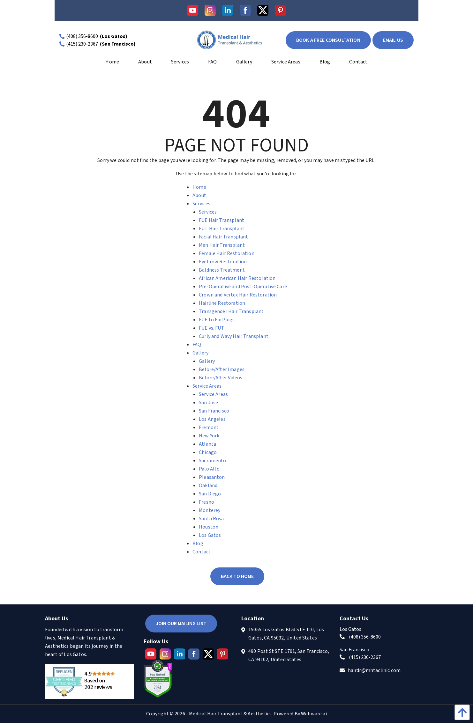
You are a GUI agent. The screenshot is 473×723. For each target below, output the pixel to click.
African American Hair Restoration (237, 278)
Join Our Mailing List (181, 623)
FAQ (196, 344)
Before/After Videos (220, 377)
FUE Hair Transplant (221, 220)
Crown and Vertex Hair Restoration (238, 294)
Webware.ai (314, 713)
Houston (208, 526)
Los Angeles (212, 419)
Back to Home (237, 576)
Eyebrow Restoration (223, 261)
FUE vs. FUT (211, 328)
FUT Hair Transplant (221, 228)
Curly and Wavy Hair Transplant (233, 336)
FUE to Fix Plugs (217, 319)
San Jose (208, 402)
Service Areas (206, 386)
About (199, 195)
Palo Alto (209, 468)
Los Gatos (210, 535)
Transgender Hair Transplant (231, 311)
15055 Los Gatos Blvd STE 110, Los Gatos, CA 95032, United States (286, 633)
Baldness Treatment (222, 270)
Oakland (208, 485)
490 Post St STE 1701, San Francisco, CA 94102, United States (288, 655)
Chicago (208, 452)
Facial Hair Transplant (223, 236)
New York (209, 435)
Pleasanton (212, 477)
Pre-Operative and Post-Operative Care (243, 286)
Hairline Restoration (222, 303)
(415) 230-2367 (82, 43)
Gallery (200, 352)
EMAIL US (393, 40)
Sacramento (212, 460)
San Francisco (214, 410)
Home (199, 187)
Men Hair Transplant (222, 245)
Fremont (209, 427)
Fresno (206, 502)
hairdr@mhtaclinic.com (374, 670)
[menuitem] (112, 64)
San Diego (210, 493)
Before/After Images (221, 369)
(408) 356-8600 (82, 36)
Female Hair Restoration (226, 253)
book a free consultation (328, 40)
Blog (197, 543)
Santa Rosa (211, 518)
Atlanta (207, 444)
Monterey (209, 510)
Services (201, 203)
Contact (201, 551)
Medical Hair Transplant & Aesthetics (230, 713)
